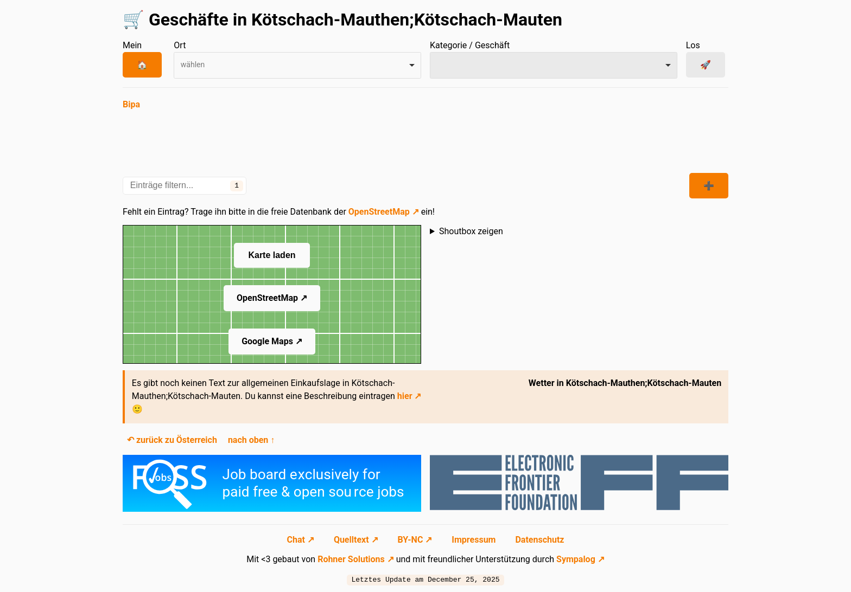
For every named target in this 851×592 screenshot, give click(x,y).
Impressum (475, 540)
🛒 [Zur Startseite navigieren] (133, 19)
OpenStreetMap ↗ (383, 212)
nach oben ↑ (251, 440)
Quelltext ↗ (357, 540)
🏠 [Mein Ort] (142, 64)
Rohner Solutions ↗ (355, 559)
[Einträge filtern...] (184, 186)
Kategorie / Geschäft (470, 45)
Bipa (131, 104)
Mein (132, 45)
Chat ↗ (301, 540)
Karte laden (271, 255)
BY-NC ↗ (416, 540)
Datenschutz (539, 540)
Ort (180, 45)
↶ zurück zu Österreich (172, 440)
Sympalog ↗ (580, 559)
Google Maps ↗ (272, 341)
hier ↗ (409, 396)
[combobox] (297, 65)
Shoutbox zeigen (471, 231)
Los (693, 45)
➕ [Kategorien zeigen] (708, 185)
